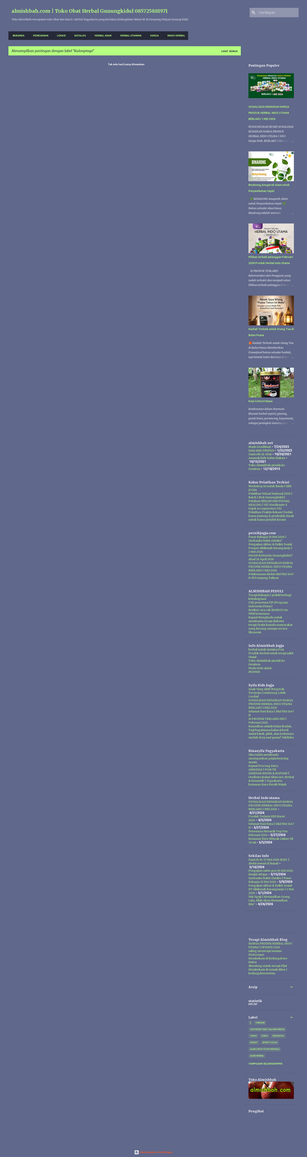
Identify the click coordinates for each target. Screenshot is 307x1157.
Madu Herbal (175, 35)
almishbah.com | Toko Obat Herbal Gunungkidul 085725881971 (90, 11)
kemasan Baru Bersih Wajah (267, 784)
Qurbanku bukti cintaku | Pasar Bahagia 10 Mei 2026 (269, 880)
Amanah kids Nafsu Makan (266, 458)
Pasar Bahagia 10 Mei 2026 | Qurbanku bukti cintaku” (267, 538)
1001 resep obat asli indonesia (267, 1029)
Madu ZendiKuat (259, 447)
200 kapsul (278, 1036)
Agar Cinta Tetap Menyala (264, 1049)
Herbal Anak (101, 35)
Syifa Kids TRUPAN (261, 450)
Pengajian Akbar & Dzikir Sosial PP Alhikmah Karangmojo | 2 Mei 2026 (271, 889)
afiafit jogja (269, 1042)
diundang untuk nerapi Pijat (267, 966)
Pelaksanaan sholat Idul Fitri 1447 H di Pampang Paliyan (271, 576)
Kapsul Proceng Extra (263, 766)
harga (153, 35)
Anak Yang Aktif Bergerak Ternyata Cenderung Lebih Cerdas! (267, 692)
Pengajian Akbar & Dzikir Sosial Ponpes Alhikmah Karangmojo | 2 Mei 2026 (270, 548)
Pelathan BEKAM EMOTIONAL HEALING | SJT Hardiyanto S (269, 503)
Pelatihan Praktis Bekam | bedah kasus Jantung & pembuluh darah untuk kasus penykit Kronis (271, 515)
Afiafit (254, 1042)
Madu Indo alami (259, 668)
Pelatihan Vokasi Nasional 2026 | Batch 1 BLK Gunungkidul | (270, 495)
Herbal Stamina (129, 35)
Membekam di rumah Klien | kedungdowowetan (267, 971)
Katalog (79, 35)
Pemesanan (39, 35)
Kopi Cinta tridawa (260, 401)
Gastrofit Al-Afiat (260, 454)
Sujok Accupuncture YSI (265, 508)
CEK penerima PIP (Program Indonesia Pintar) (268, 604)
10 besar (260, 1022)
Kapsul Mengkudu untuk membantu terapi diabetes (266, 619)
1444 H (253, 1036)
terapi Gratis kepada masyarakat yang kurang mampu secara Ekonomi (270, 628)
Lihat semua (229, 51)
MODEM (254, 672)
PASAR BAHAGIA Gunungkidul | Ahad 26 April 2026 (270, 557)
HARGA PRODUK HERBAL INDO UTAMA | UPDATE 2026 (270, 945)
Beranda (17, 35)
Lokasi (60, 35)
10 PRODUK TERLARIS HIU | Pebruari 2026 (267, 720)
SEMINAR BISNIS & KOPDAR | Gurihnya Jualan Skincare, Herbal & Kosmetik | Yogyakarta (271, 777)
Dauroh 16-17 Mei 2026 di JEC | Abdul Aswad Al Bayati (268, 861)
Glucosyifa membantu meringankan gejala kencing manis (268, 758)
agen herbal (257, 1056)
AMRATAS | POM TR (262, 769)
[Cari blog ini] (278, 12)
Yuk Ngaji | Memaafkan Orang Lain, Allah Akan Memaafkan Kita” (269, 900)
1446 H (264, 1036)
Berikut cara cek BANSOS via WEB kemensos (268, 611)
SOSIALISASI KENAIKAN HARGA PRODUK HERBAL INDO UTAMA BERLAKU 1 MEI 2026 (268, 112)
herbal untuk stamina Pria (266, 649)
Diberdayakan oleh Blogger (153, 1152)
